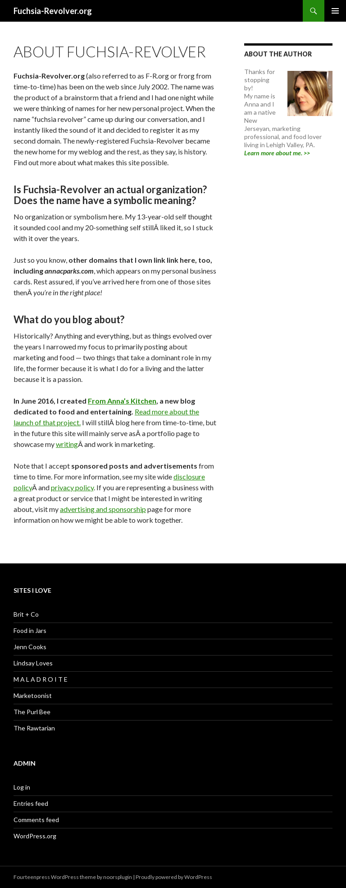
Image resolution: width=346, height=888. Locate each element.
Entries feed (31, 803)
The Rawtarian (34, 728)
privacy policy (72, 487)
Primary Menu (335, 11)
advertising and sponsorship (103, 509)
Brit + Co (26, 614)
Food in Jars (30, 630)
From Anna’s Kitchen (122, 400)
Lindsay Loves (33, 663)
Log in (22, 787)
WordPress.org (35, 836)
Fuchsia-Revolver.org (53, 11)
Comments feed (36, 819)
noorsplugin (117, 877)
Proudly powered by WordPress (174, 877)
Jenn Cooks (30, 647)
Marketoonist (33, 695)
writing (67, 444)
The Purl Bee (32, 712)
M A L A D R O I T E (41, 679)
